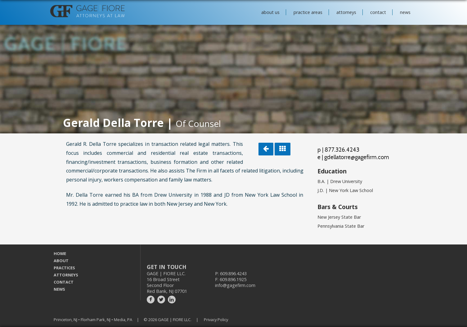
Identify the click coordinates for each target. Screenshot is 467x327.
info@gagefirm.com (235, 285)
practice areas (308, 12)
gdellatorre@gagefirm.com (356, 157)
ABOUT (61, 260)
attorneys (346, 12)
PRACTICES (64, 268)
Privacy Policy (216, 319)
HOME (60, 253)
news (405, 12)
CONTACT (64, 282)
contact (378, 12)
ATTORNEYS (66, 275)
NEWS (59, 289)
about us (270, 12)
